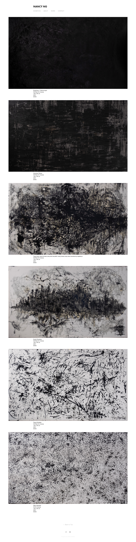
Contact (61, 11)
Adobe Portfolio (71, 536)
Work (53, 11)
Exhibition (37, 11)
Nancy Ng (40, 6)
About (46, 11)
